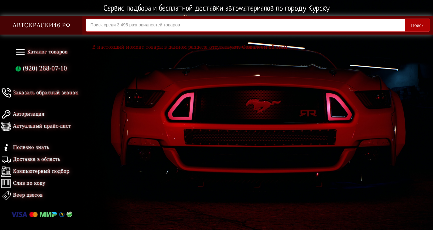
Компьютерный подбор (35, 171)
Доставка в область (30, 159)
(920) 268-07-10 (41, 68)
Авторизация (22, 114)
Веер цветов (21, 195)
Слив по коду (23, 183)
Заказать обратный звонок (39, 93)
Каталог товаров (41, 52)
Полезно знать (25, 147)
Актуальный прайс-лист (36, 126)
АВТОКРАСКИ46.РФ (41, 25)
